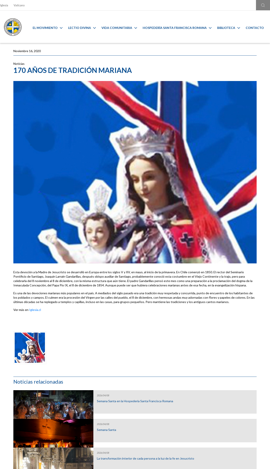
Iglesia (4, 5)
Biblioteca (231, 27)
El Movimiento (51, 27)
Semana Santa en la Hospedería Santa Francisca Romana (229, 81)
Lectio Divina (85, 27)
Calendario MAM (101, 384)
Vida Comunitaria (122, 27)
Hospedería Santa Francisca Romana (180, 27)
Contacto (258, 27)
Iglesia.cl (35, 268)
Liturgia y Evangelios (33, 384)
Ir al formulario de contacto (77, 434)
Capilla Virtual (169, 384)
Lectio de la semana (221, 166)
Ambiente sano (237, 384)
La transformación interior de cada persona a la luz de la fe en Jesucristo (229, 141)
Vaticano (19, 5)
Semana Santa (217, 108)
